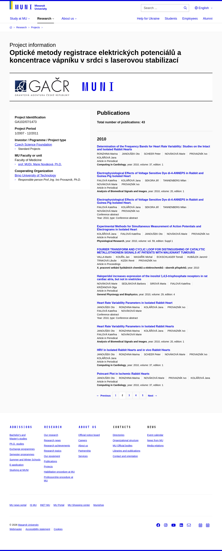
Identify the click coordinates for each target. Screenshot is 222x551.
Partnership (84, 450)
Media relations (155, 445)
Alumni (207, 18)
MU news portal (18, 505)
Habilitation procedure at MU (59, 471)
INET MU (45, 505)
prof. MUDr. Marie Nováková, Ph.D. (40, 164)
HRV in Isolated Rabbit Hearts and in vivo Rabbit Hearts (133, 349)
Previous (104, 395)
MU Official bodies (122, 445)
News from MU (155, 440)
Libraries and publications (126, 450)
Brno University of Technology (35, 175)
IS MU (33, 505)
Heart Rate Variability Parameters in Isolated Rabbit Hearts (135, 326)
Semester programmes (22, 454)
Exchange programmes (22, 449)
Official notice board (89, 435)
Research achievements (57, 445)
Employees (190, 18)
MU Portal (58, 505)
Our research (51, 435)
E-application (17, 464)
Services (83, 456)
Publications (50, 461)
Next (152, 395)
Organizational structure (126, 440)
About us (87, 427)
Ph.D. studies (17, 443)
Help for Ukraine (148, 18)
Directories (118, 435)
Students (171, 18)
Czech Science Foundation (33, 144)
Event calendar (155, 435)
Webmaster (16, 529)
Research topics (52, 450)
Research (53, 427)
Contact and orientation (125, 456)
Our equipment (52, 456)
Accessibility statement (37, 529)
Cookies (58, 529)
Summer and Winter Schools (25, 459)
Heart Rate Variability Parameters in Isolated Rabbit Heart (134, 302)
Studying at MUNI (19, 470)
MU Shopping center (79, 505)
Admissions (21, 427)
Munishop (98, 505)
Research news (52, 440)
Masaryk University (28, 524)
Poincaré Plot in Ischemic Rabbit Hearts (123, 373)
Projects (48, 466)
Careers (82, 440)
